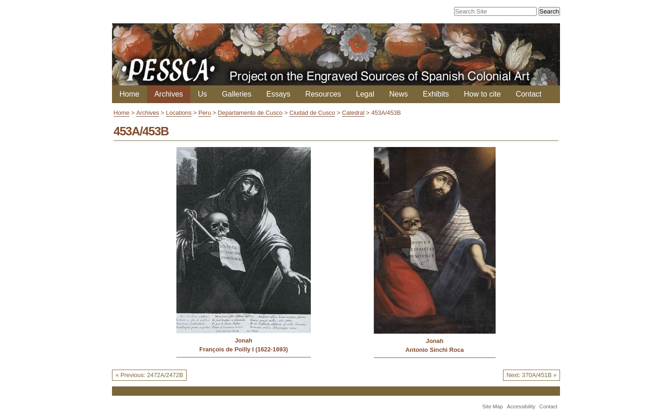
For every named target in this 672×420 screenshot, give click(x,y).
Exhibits (436, 94)
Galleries (237, 94)
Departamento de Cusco (250, 112)
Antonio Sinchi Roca (435, 349)
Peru (204, 112)
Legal (365, 94)
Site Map (492, 406)
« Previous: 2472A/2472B (149, 374)
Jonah (243, 340)
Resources (323, 94)
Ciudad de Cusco (312, 112)
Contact (528, 94)
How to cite (482, 94)
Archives (168, 94)
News (398, 94)
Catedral (353, 112)
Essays (278, 94)
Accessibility (521, 406)
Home (129, 94)
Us (202, 94)
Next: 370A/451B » (531, 374)
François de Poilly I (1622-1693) (243, 349)
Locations (179, 112)
